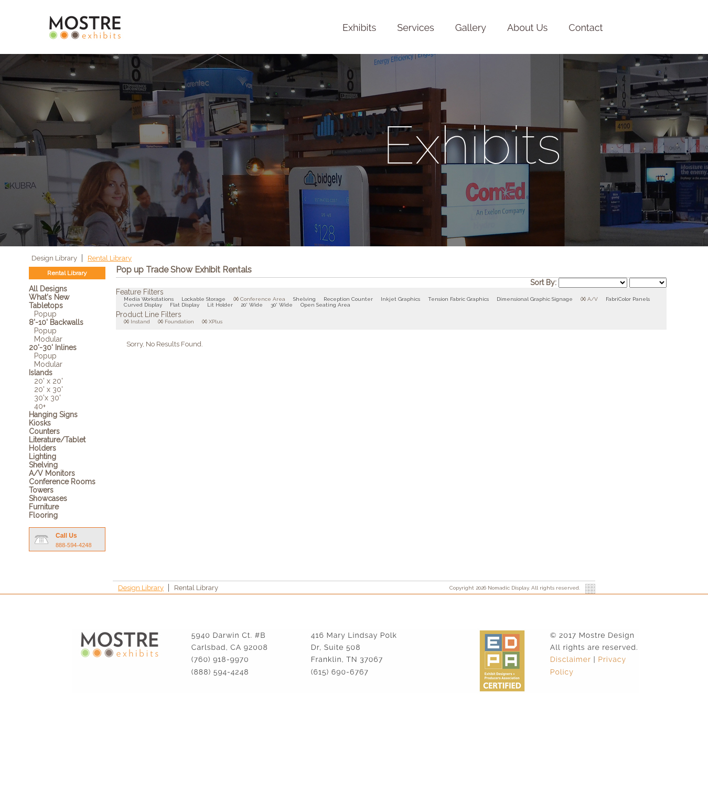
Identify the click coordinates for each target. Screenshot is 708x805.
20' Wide (252, 305)
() (236, 299)
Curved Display (143, 305)
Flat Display (184, 305)
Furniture (44, 507)
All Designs (48, 289)
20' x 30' (48, 389)
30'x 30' (47, 398)
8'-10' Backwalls (56, 322)
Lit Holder (220, 305)
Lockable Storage (203, 299)
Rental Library (110, 258)
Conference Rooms (62, 481)
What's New (49, 297)
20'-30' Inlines (53, 347)
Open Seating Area (325, 305)
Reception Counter (348, 299)
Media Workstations (149, 299)
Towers (41, 490)
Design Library (55, 258)
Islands (40, 372)
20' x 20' (48, 381)
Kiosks (40, 423)
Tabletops (46, 305)
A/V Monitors (52, 473)
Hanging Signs (53, 414)
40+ (40, 406)
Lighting (42, 456)
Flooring (43, 515)
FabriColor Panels (628, 299)
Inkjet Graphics (400, 299)
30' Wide (282, 305)
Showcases (48, 498)
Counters (44, 431)
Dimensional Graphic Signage (535, 299)
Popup (45, 314)
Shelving (43, 465)
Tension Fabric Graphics (458, 299)
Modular (48, 339)
